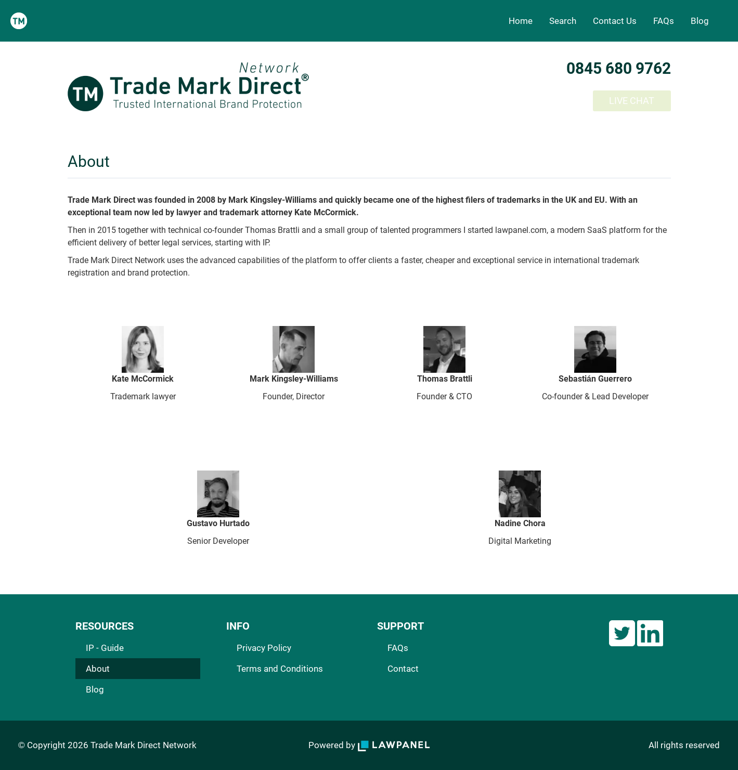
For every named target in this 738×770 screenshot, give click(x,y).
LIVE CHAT (631, 100)
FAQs (663, 21)
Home (521, 21)
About (98, 668)
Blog (700, 21)
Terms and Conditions (280, 668)
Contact (403, 668)
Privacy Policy (264, 648)
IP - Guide (105, 648)
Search (562, 21)
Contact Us (615, 21)
